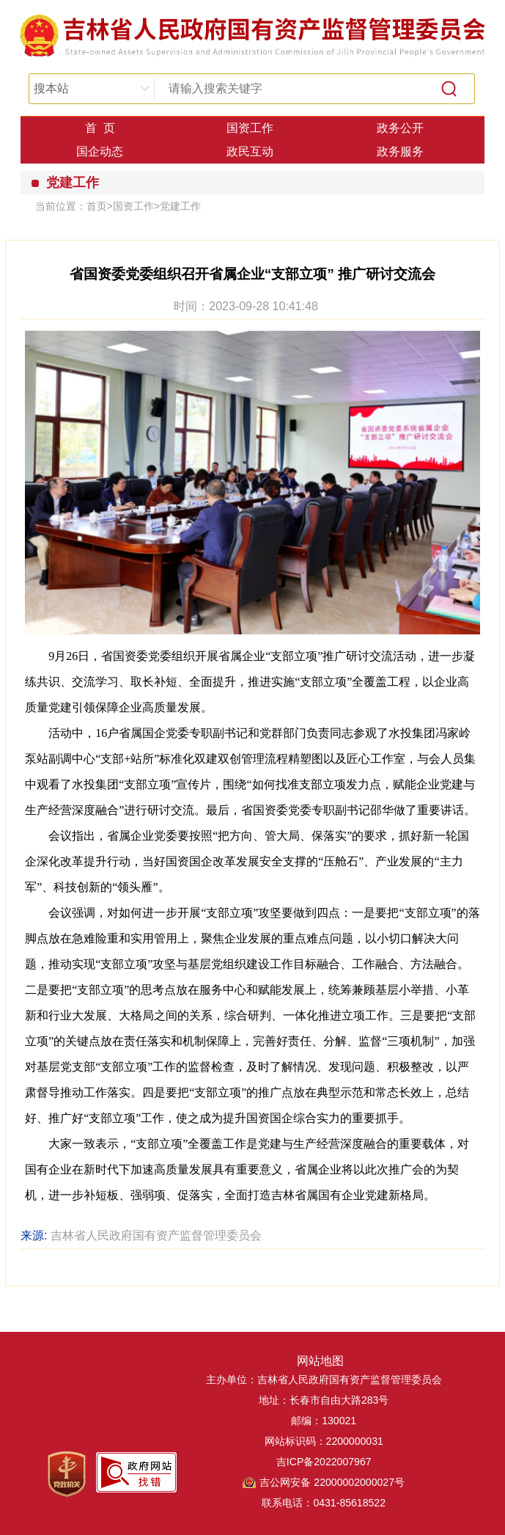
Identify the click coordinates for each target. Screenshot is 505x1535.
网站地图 (320, 1361)
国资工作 (249, 128)
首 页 (100, 128)
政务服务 (400, 151)
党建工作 (72, 182)
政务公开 (400, 128)
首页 (96, 206)
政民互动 (249, 151)
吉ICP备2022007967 (324, 1462)
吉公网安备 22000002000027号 (332, 1482)
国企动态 (99, 151)
